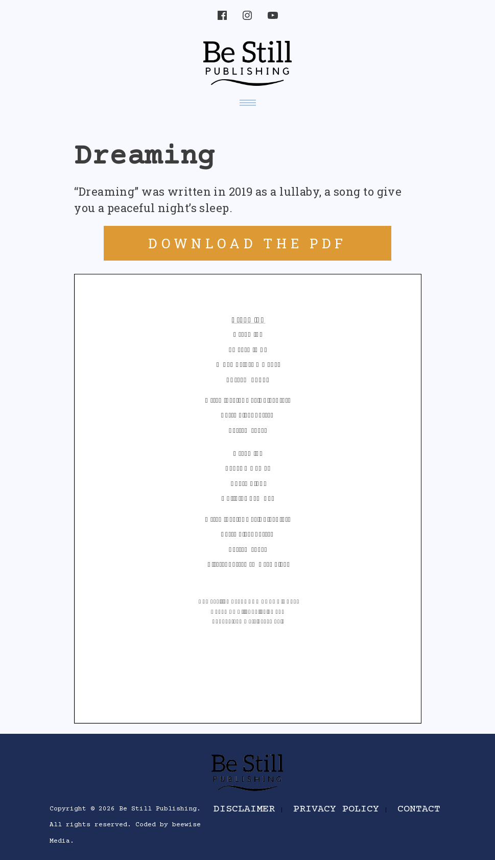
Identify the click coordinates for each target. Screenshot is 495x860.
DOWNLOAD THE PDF (247, 243)
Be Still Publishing (158, 808)
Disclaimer (244, 809)
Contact (418, 809)
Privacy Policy (336, 809)
